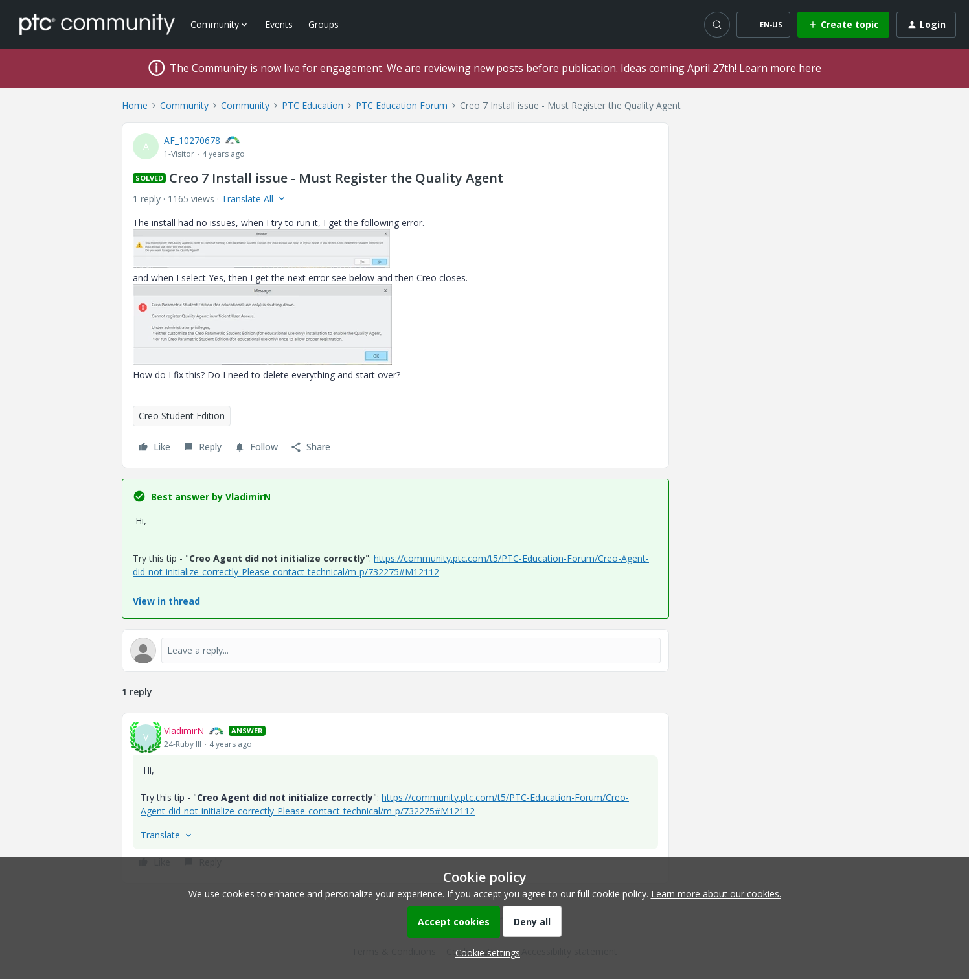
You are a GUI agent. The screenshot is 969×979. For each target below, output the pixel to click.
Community (184, 105)
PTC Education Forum (402, 105)
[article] (395, 798)
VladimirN (184, 730)
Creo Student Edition (182, 415)
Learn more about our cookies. (716, 894)
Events (279, 24)
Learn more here (780, 68)
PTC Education (312, 105)
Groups (323, 24)
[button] (763, 25)
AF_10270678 (192, 140)
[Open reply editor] (395, 650)
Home (135, 105)
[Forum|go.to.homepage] (97, 24)
